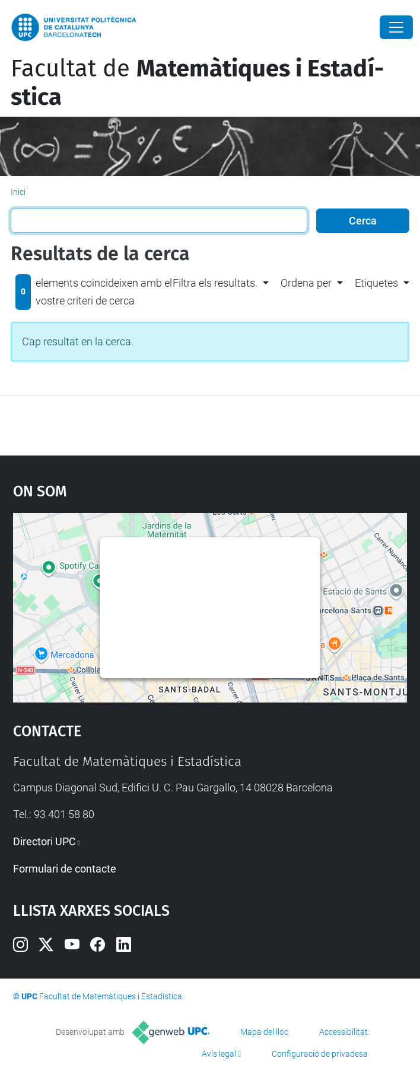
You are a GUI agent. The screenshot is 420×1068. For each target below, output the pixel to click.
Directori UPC (44, 841)
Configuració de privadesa (320, 1054)
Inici (18, 192)
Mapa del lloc (264, 1032)
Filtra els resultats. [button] (215, 283)
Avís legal (219, 1054)
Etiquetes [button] (376, 283)
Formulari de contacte (64, 868)
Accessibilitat (343, 1032)
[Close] (396, 27)
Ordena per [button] (306, 283)
